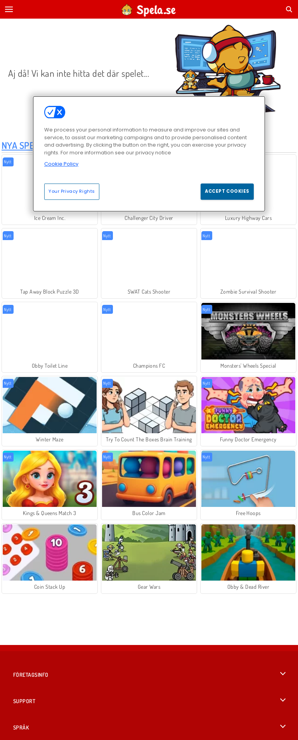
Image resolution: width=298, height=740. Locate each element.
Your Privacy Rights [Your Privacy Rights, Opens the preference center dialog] (72, 191)
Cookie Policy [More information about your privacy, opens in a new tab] (61, 164)
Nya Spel (20, 145)
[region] (149, 153)
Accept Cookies (227, 191)
